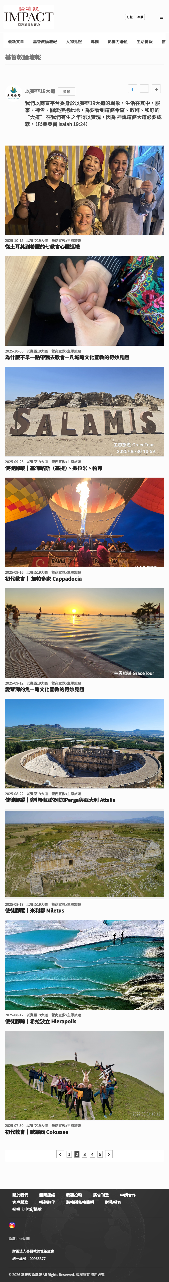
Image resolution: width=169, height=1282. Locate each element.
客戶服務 (20, 1202)
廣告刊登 (101, 1195)
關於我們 (20, 1195)
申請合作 (128, 1195)
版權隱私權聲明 (80, 1202)
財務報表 (113, 1202)
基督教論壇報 (45, 41)
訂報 (130, 17)
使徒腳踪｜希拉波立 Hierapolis (40, 1021)
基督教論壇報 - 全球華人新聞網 (28, 17)
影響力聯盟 (118, 41)
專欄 (95, 41)
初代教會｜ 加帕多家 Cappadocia (43, 578)
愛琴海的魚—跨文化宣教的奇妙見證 (44, 689)
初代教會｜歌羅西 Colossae (36, 1131)
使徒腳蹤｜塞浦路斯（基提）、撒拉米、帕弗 (53, 468)
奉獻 (140, 17)
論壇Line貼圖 (19, 1238)
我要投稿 (74, 1195)
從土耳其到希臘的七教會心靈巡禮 (42, 246)
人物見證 (74, 41)
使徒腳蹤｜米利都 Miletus (34, 910)
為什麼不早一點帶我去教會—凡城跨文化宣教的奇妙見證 (67, 357)
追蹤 (66, 91)
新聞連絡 (47, 1195)
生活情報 (145, 41)
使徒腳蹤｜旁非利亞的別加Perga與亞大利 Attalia (60, 799)
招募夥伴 (47, 1202)
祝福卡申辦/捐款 (27, 1209)
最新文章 (16, 41)
